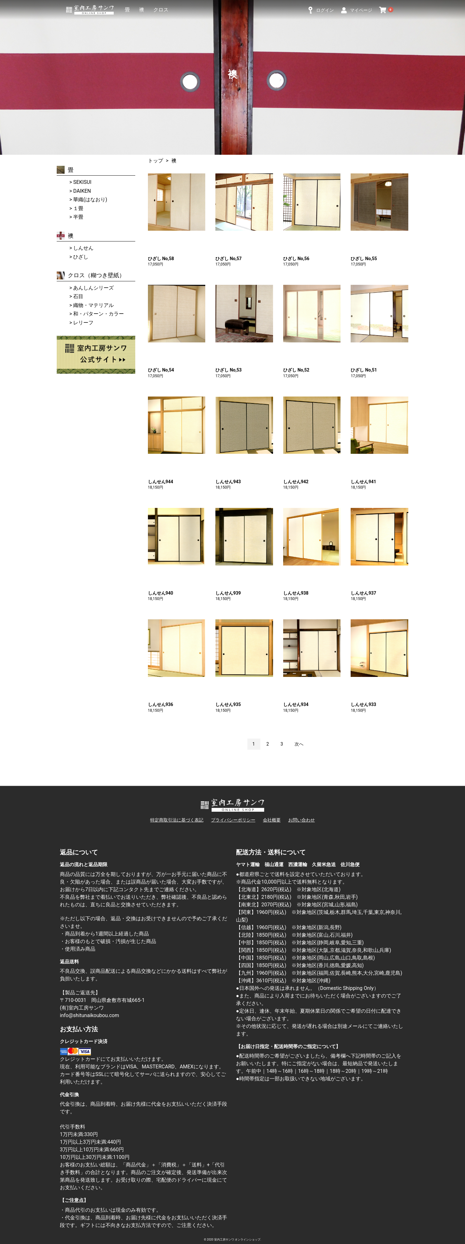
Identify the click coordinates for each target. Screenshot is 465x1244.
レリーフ (83, 323)
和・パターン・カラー (98, 314)
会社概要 (272, 819)
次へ (299, 744)
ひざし (80, 257)
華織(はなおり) (90, 200)
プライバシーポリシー (233, 819)
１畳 (78, 208)
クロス (161, 10)
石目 (78, 296)
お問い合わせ (301, 819)
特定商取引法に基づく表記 (176, 819)
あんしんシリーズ (93, 288)
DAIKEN (82, 191)
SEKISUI (82, 182)
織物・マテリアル (93, 305)
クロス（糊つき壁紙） (91, 275)
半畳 (78, 217)
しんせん (83, 248)
